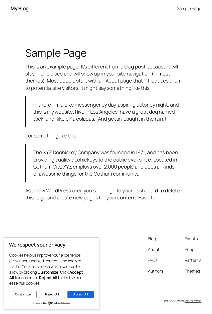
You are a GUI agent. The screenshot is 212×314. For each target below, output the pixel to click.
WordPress (193, 300)
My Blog (20, 8)
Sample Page (189, 8)
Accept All (80, 294)
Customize (23, 294)
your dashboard (140, 190)
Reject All (52, 294)
